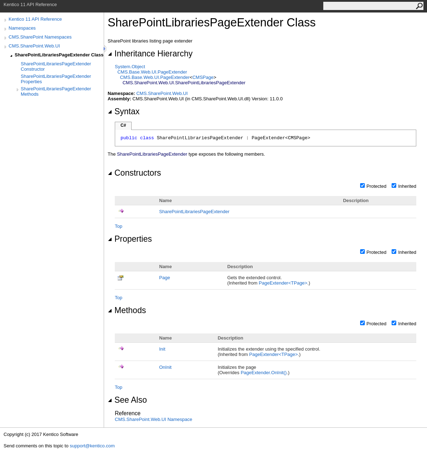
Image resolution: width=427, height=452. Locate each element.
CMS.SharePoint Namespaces (40, 37)
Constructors (134, 172)
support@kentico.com (92, 445)
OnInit (165, 367)
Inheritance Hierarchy (150, 53)
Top (118, 226)
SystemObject (130, 66)
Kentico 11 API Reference (35, 19)
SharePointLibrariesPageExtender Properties (56, 79)
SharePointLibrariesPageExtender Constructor (56, 66)
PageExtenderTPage (283, 283)
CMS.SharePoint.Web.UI (34, 46)
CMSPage (203, 77)
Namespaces (22, 28)
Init (162, 349)
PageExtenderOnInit (264, 372)
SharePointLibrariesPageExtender (194, 211)
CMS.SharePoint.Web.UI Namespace (153, 419)
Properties (130, 238)
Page (164, 277)
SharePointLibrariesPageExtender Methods (56, 91)
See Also (127, 400)
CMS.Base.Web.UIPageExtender (152, 72)
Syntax (123, 111)
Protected (377, 186)
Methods (127, 310)
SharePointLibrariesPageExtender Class (59, 54)
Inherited (407, 186)
